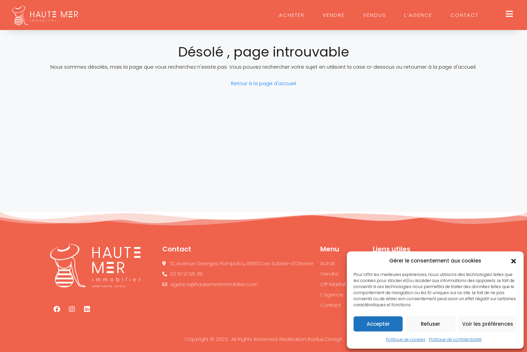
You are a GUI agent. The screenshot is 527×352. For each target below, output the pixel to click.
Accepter (378, 323)
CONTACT (464, 15)
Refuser (430, 323)
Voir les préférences (487, 323)
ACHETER (292, 15)
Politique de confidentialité (455, 339)
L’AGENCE (418, 15)
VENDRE (334, 15)
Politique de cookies (405, 339)
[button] (513, 260)
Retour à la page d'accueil (263, 83)
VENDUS (374, 15)
